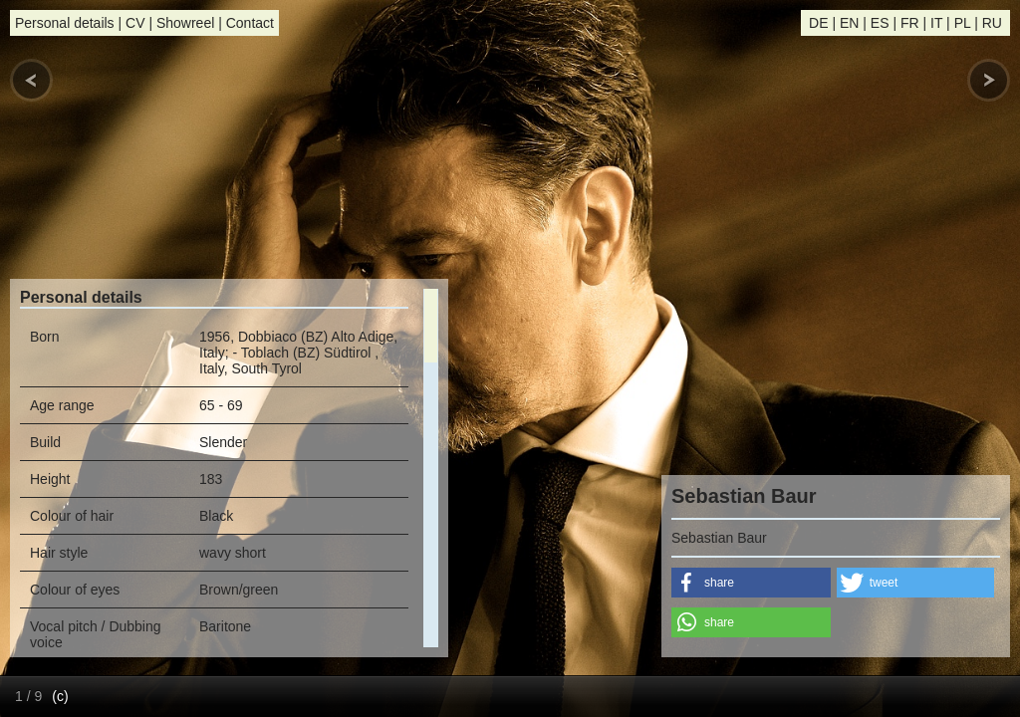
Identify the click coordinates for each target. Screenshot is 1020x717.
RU (992, 23)
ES (880, 23)
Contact (250, 23)
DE (818, 23)
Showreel (185, 23)
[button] (751, 583)
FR (909, 23)
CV (135, 23)
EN (849, 23)
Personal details (65, 23)
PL (962, 23)
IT (936, 23)
